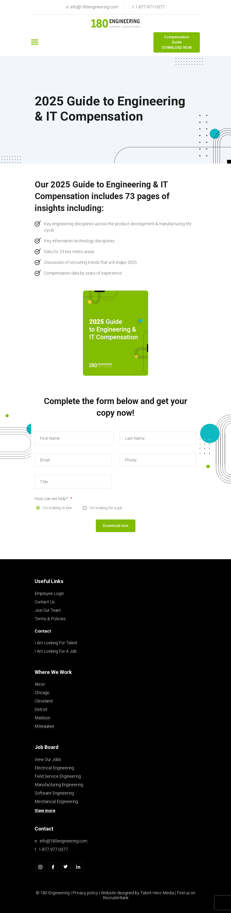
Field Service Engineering (58, 776)
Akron (40, 684)
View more (45, 810)
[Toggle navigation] (34, 42)
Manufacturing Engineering (59, 784)
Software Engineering (54, 793)
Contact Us (45, 601)
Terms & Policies (50, 618)
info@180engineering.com (63, 840)
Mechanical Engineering (56, 801)
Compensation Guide (176, 42)
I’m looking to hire (57, 508)
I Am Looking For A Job (56, 651)
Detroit (41, 709)
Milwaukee (44, 726)
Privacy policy (85, 892)
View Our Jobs (48, 759)
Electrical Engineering (54, 767)
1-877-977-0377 (53, 849)
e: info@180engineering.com (92, 6)
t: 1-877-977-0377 (148, 6)
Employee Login (49, 593)
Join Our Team (48, 610)
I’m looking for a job (105, 508)
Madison (42, 717)
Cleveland (43, 700)
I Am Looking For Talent (56, 642)
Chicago (42, 692)
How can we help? (53, 498)
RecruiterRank (115, 897)
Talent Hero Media (157, 892)
